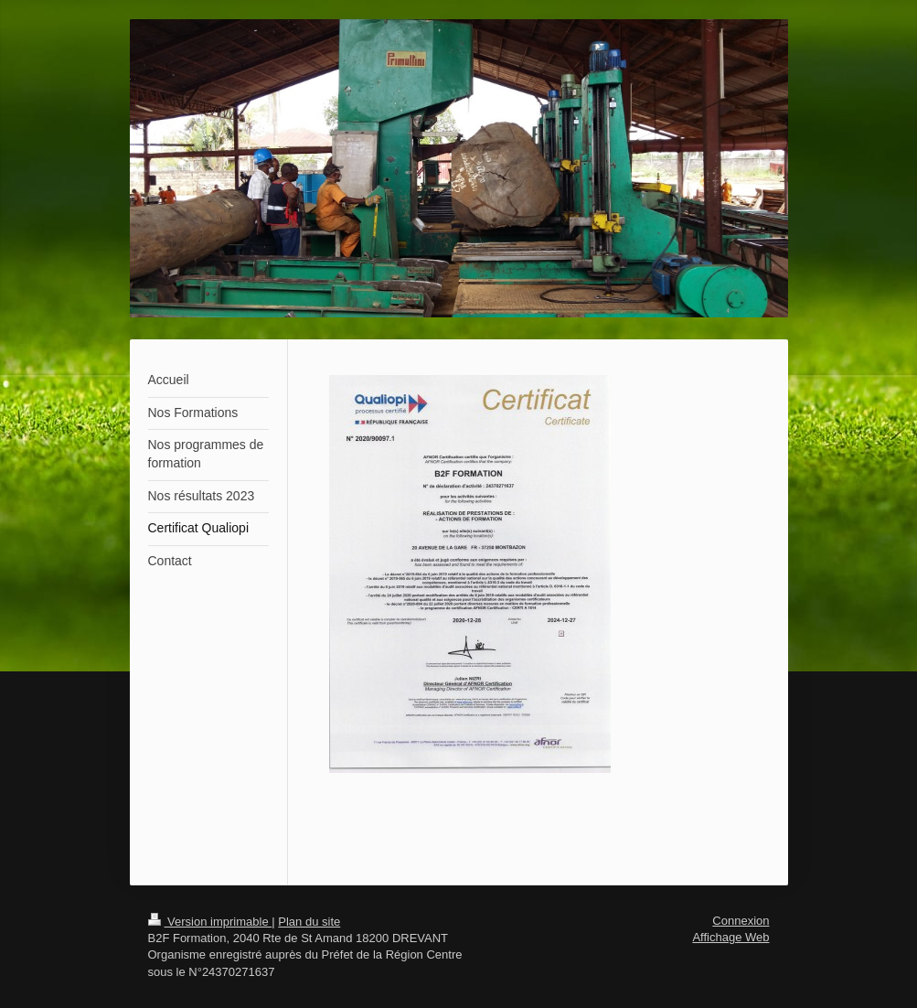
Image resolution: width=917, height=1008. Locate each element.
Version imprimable (210, 921)
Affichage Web (730, 937)
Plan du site (309, 921)
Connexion (740, 921)
